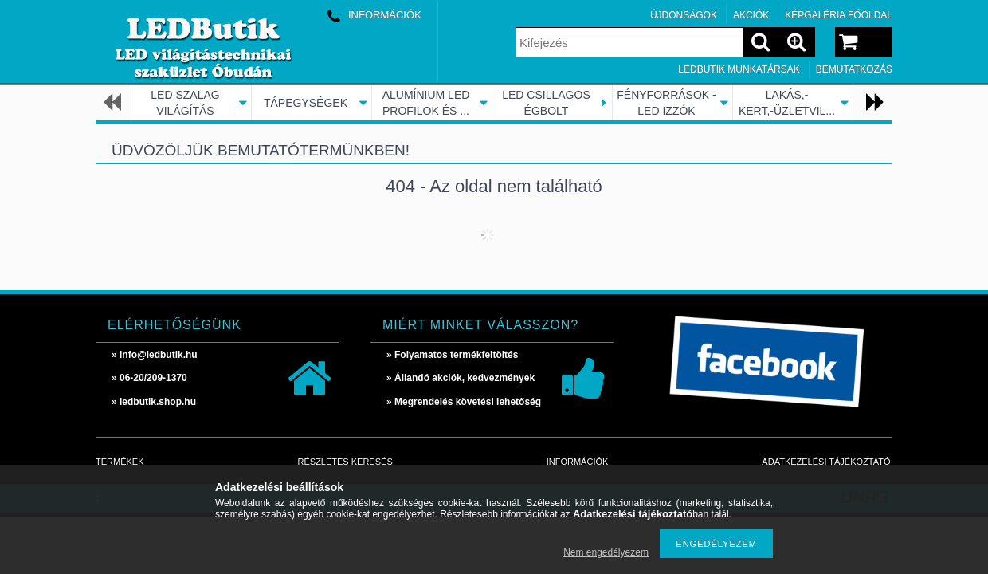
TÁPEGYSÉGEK (305, 102)
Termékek (120, 461)
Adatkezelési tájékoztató (826, 461)
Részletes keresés (345, 461)
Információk (578, 461)
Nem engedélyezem (606, 552)
